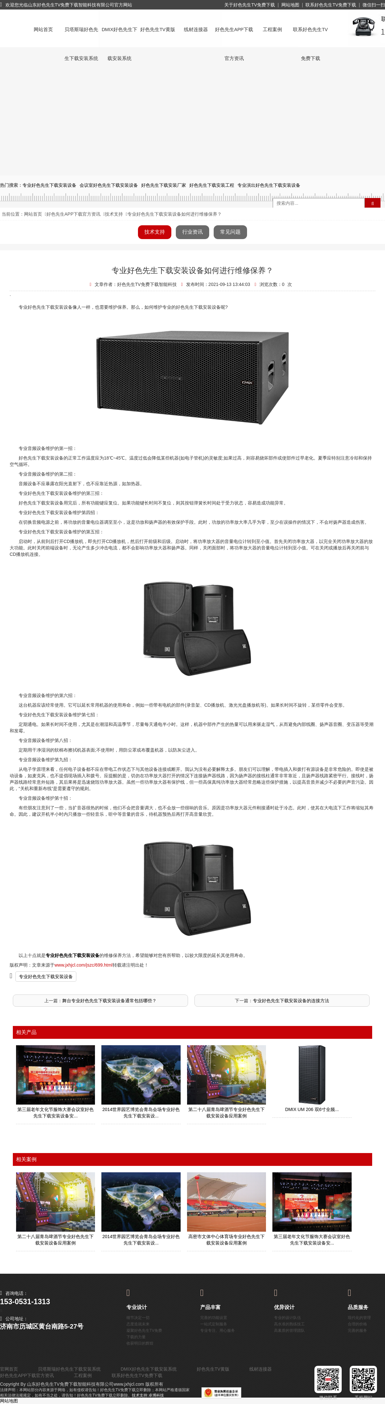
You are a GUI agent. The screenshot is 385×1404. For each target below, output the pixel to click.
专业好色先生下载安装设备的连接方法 (291, 1000)
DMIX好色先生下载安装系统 (119, 35)
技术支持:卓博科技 (148, 1395)
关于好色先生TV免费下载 (249, 4)
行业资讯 (192, 232)
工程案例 (272, 29)
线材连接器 (196, 29)
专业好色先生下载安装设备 (46, 976)
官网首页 (9, 1369)
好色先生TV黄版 (157, 29)
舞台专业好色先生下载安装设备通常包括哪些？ (109, 1000)
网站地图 (290, 4)
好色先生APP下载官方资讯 (234, 35)
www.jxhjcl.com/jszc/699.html (84, 965)
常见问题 (230, 232)
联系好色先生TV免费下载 (330, 4)
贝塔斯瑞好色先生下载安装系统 (81, 35)
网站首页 (43, 29)
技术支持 (114, 214)
